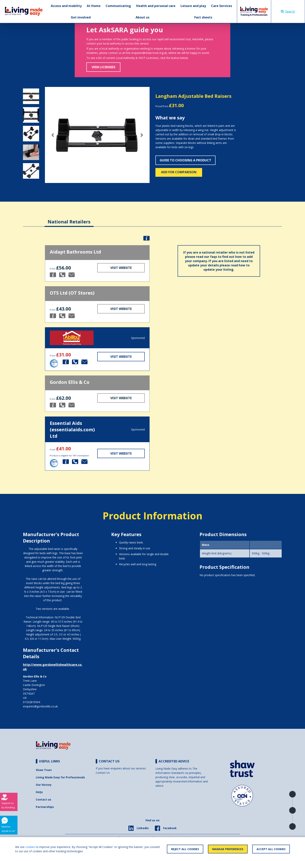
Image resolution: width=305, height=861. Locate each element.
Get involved (81, 17)
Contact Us (103, 772)
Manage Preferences (227, 849)
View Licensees (103, 67)
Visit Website (121, 268)
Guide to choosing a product (185, 160)
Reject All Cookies (185, 849)
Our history (44, 785)
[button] (53, 135)
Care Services (221, 6)
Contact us (43, 799)
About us (142, 17)
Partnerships (45, 807)
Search (288, 11)
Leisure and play (193, 6)
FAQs (39, 792)
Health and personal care (155, 6)
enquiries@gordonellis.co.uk (40, 706)
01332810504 (31, 702)
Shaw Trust (44, 770)
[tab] (69, 218)
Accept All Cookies (271, 849)
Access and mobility (66, 6)
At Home (94, 6)
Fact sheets (203, 17)
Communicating (118, 6)
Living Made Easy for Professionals (60, 777)
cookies (30, 847)
